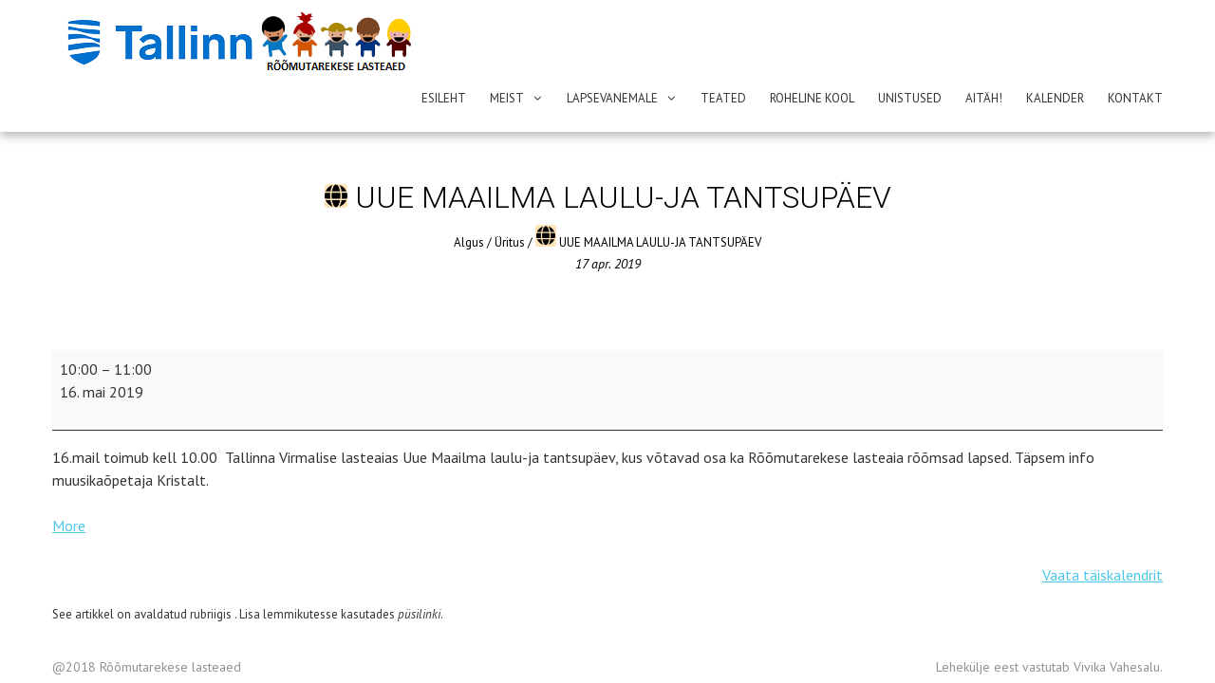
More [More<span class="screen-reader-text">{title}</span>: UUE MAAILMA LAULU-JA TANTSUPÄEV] (68, 479)
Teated (723, 98)
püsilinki (419, 568)
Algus (469, 195)
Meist (507, 98)
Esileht (443, 98)
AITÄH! (983, 98)
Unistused (910, 98)
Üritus (510, 195)
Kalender (1055, 98)
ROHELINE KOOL (812, 98)
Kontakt (1135, 98)
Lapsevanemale (612, 98)
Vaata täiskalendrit (1102, 528)
